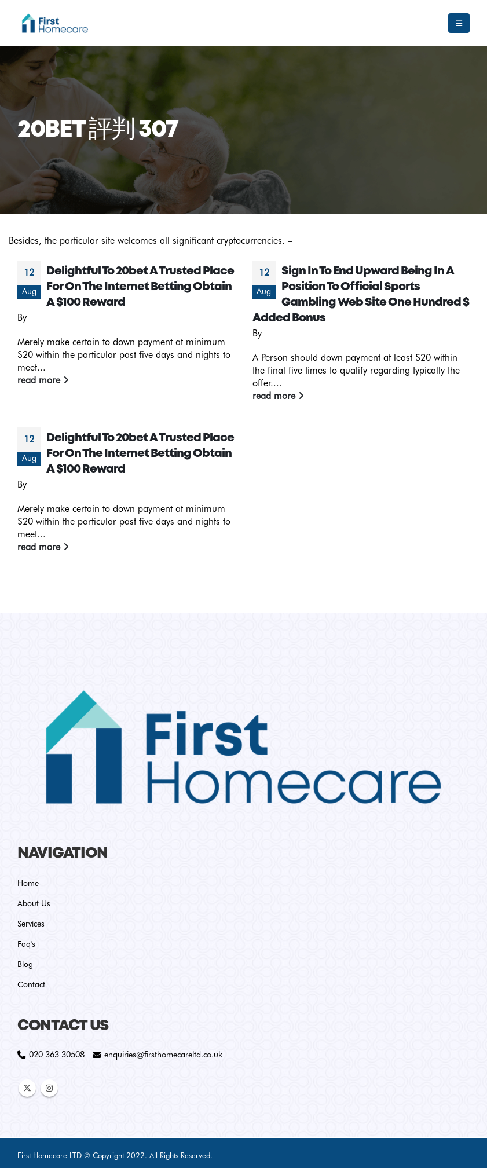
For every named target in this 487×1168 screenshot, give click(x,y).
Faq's (26, 944)
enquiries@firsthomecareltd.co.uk (163, 1054)
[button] (459, 23)
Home (28, 883)
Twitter (27, 1088)
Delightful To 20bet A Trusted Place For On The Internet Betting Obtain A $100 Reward (140, 287)
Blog (25, 964)
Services (31, 923)
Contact (31, 984)
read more (43, 380)
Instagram (49, 1088)
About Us (33, 903)
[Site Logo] (55, 23)
